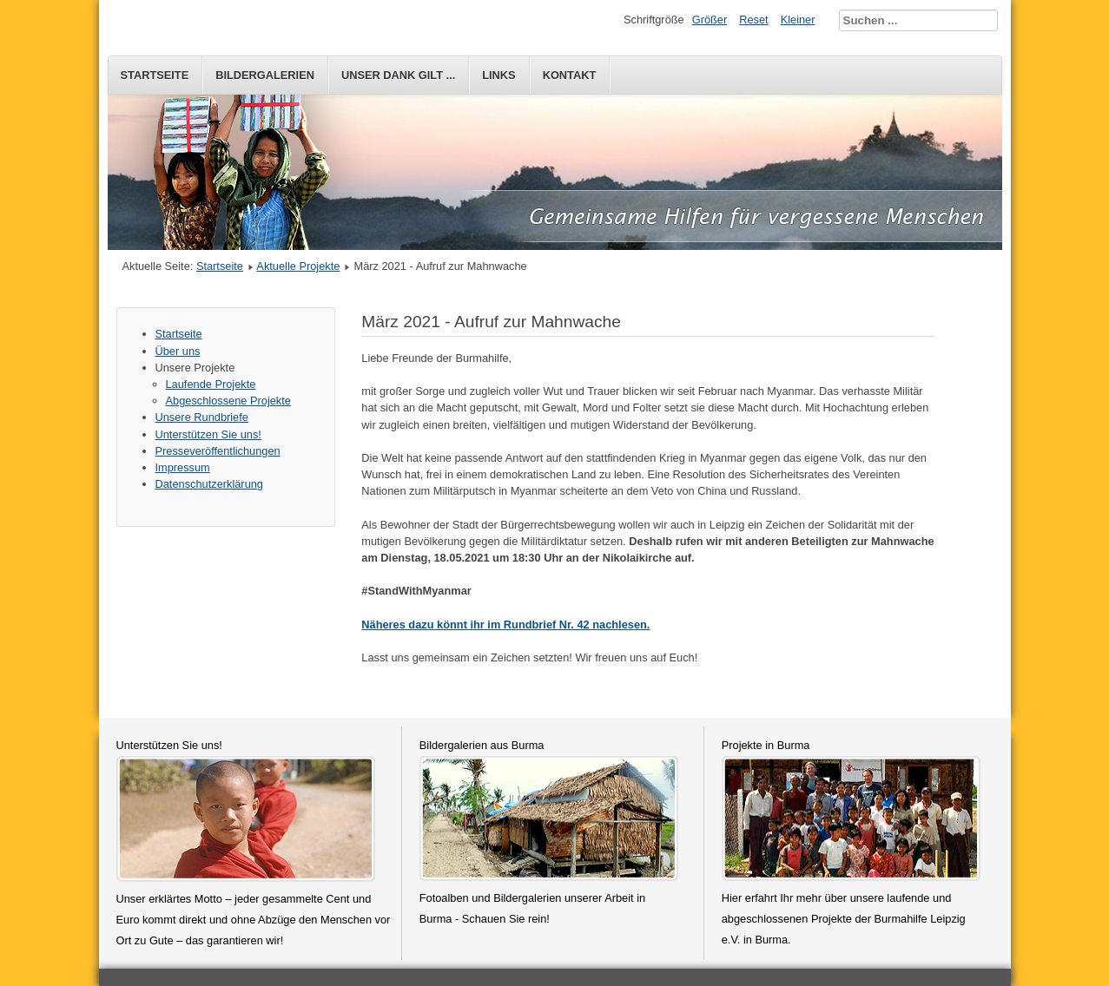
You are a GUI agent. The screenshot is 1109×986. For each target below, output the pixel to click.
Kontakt (570, 75)
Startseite (155, 75)
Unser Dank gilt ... (398, 75)
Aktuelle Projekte (298, 266)
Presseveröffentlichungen (218, 450)
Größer (710, 19)
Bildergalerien (264, 75)
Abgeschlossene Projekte (228, 400)
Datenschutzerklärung (209, 483)
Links (498, 75)
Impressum (182, 467)
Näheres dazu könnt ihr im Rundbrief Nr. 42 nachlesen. (505, 624)
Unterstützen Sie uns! (208, 434)
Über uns (178, 351)
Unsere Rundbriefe (201, 417)
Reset (753, 19)
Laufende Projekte (211, 384)
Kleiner (798, 19)
